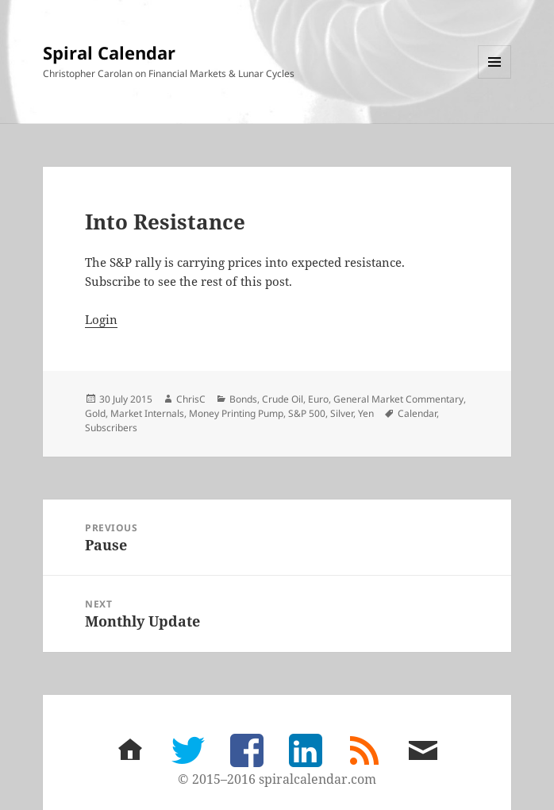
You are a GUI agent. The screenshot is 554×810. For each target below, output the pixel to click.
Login (101, 319)
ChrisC (191, 399)
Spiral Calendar (109, 52)
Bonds (243, 399)
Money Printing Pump (236, 413)
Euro (318, 399)
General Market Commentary (398, 399)
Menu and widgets (495, 78)
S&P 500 (306, 413)
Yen (366, 413)
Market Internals (147, 413)
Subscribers (111, 427)
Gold (95, 413)
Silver (341, 413)
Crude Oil (282, 399)
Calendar (417, 413)
